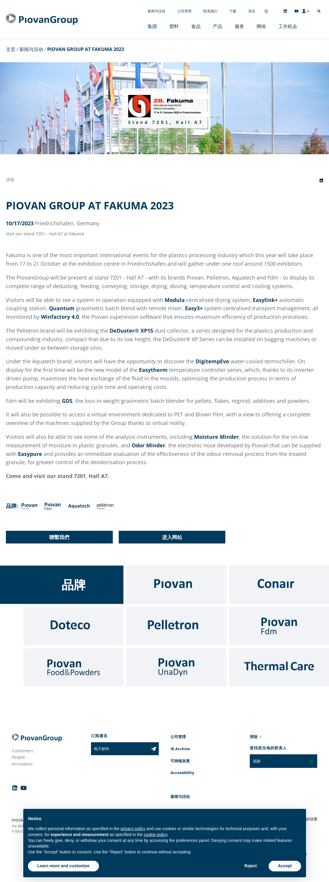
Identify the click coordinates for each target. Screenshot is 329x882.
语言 (251, 11)
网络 (261, 26)
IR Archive (180, 748)
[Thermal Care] (279, 667)
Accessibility (182, 772)
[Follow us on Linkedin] (285, 11)
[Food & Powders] (73, 667)
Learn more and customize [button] (63, 865)
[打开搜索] (319, 11)
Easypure (30, 453)
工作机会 (287, 26)
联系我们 (210, 11)
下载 (232, 11)
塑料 (174, 26)
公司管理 (184, 11)
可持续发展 (180, 760)
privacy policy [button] (132, 828)
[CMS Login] (305, 10)
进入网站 (172, 537)
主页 (10, 49)
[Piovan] (176, 585)
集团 (152, 26)
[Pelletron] (176, 626)
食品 (196, 26)
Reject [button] (250, 865)
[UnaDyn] (176, 667)
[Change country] (266, 11)
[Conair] (279, 585)
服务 (239, 26)
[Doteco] (73, 626)
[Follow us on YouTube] (296, 11)
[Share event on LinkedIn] (321, 180)
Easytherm (153, 369)
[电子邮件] (119, 748)
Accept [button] (285, 865)
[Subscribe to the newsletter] (153, 748)
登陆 (253, 736)
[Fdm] (279, 626)
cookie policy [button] (155, 834)
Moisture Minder (216, 436)
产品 (217, 26)
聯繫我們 (59, 537)
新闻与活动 (156, 11)
